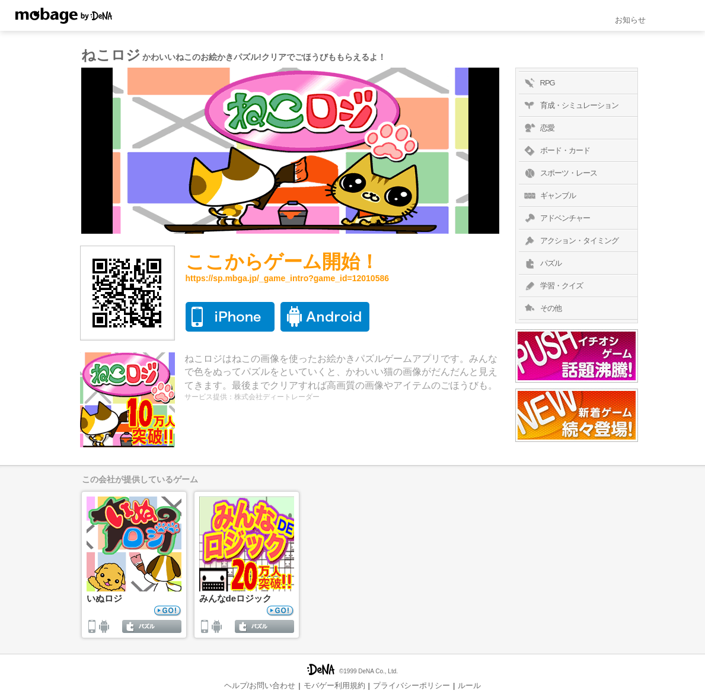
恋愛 (538, 128)
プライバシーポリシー (411, 685)
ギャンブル (549, 195)
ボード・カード (556, 150)
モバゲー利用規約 (334, 685)
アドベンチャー (556, 218)
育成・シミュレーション (570, 105)
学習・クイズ (552, 286)
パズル (542, 263)
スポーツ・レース (559, 173)
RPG (538, 83)
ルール (469, 685)
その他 (542, 308)
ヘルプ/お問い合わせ (260, 685)
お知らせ (630, 19)
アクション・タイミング (570, 241)
